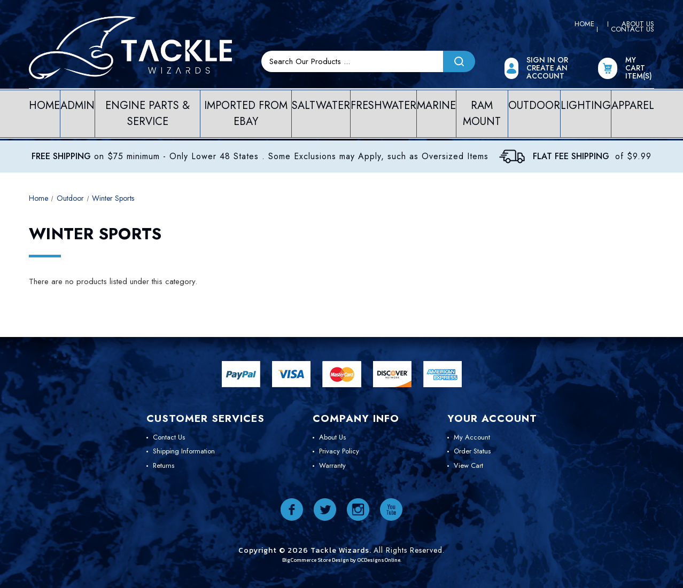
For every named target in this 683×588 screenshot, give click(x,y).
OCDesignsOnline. (379, 560)
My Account (472, 437)
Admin (77, 105)
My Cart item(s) (638, 68)
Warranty (332, 465)
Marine (436, 105)
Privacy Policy (339, 451)
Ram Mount (482, 113)
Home (584, 24)
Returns (163, 465)
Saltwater (321, 105)
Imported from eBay (246, 113)
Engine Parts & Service (147, 113)
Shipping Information (184, 451)
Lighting (586, 105)
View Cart (468, 465)
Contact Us (632, 29)
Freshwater (383, 105)
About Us (332, 437)
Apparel (632, 105)
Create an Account (547, 71)
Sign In (541, 59)
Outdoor (534, 105)
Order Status (472, 451)
